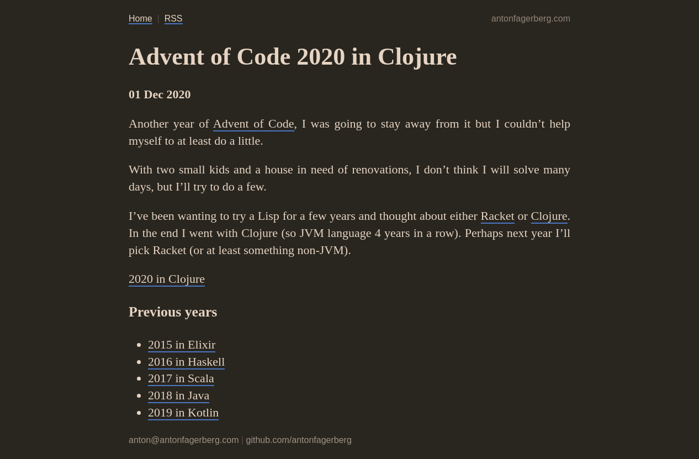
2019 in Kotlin (183, 412)
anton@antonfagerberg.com (184, 440)
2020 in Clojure (167, 279)
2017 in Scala (181, 378)
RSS (174, 18)
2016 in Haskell (186, 361)
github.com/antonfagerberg (299, 440)
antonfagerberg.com (530, 18)
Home (140, 18)
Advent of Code (253, 123)
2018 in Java (178, 395)
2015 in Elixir (181, 344)
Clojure (549, 216)
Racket (498, 216)
